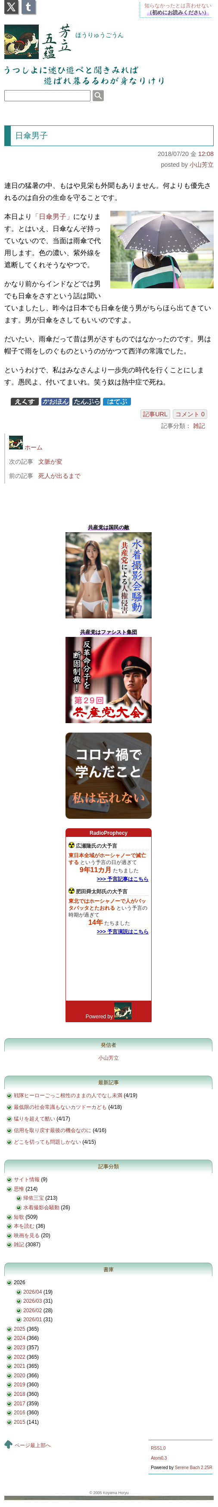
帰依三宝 (33, 1198)
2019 (19, 1385)
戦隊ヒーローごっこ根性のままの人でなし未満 (68, 1095)
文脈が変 (50, 461)
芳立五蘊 (31, 36)
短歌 (19, 1217)
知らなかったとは (178, 6)
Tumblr (28, 4)
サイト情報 (27, 1179)
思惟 (19, 1189)
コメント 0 (190, 414)
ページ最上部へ (33, 1445)
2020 (19, 1376)
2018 (19, 1394)
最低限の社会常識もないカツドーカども (60, 1107)
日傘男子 (31, 135)
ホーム (26, 447)
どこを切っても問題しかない (47, 1142)
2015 (19, 1422)
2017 (19, 1404)
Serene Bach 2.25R (193, 1467)
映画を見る (27, 1235)
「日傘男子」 (52, 216)
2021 (19, 1366)
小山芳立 (202, 164)
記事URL (155, 414)
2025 (19, 1329)
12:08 (206, 153)
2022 (19, 1357)
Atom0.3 (159, 1458)
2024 (19, 1338)
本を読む (24, 1226)
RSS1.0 (158, 1448)
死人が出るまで (59, 475)
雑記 (199, 425)
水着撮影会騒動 (41, 1207)
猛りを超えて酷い (34, 1119)
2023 (19, 1348)
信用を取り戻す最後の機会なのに (52, 1130)
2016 (19, 1413)
